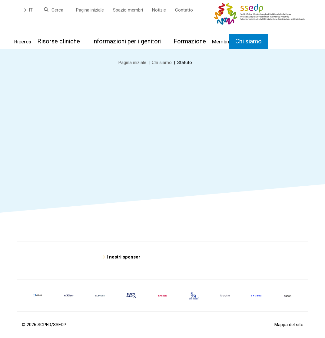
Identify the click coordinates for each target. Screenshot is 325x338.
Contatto (184, 10)
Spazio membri (128, 10)
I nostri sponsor (123, 257)
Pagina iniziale (90, 10)
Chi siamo (162, 62)
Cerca (57, 10)
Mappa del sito (288, 324)
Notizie (159, 10)
